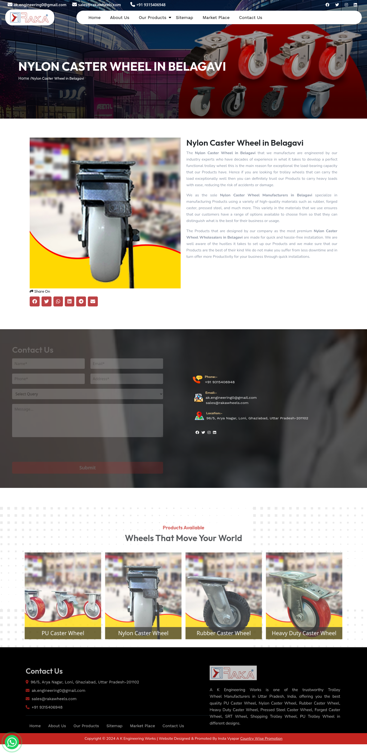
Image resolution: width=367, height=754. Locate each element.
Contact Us (250, 17)
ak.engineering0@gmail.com (37, 4)
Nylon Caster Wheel (139, 650)
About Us (119, 17)
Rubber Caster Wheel (228, 650)
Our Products (152, 17)
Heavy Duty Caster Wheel (316, 650)
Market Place (216, 17)
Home (94, 17)
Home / (25, 78)
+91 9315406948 (147, 4)
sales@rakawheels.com (96, 4)
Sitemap (184, 17)
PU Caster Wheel (51, 650)
